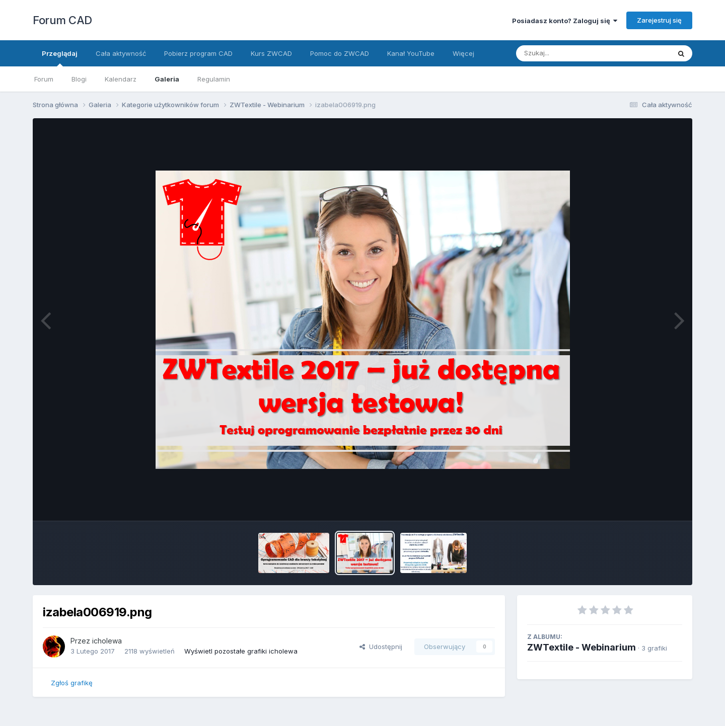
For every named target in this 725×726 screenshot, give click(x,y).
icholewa (107, 640)
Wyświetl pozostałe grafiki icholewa (241, 651)
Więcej (463, 53)
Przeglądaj (60, 57)
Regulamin (213, 79)
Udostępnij (380, 646)
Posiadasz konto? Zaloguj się (564, 21)
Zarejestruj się (659, 20)
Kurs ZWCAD (271, 53)
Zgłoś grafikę (72, 683)
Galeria (167, 79)
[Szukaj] (568, 53)
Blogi (79, 79)
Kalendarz (120, 79)
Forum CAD (62, 20)
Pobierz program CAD (198, 53)
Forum (43, 79)
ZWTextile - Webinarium (581, 647)
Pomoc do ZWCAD (339, 53)
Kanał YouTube (410, 53)
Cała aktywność (121, 53)
